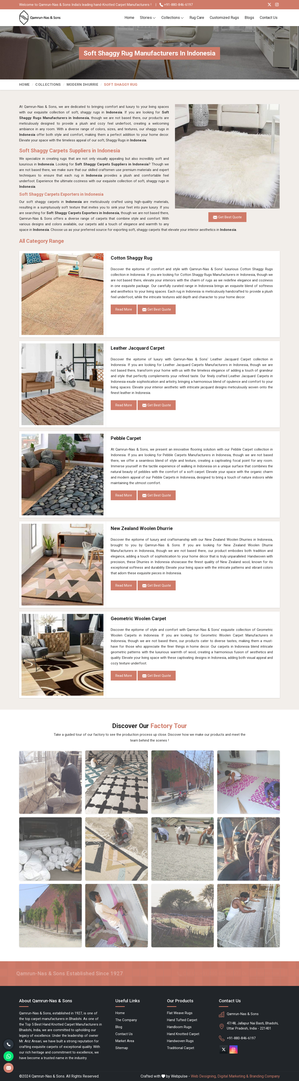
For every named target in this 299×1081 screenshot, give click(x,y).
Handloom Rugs (179, 1027)
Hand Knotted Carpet (183, 1034)
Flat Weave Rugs (179, 1013)
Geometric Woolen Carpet (138, 618)
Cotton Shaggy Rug (131, 258)
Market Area (124, 1041)
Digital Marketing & (233, 1076)
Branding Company (264, 1076)
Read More (123, 309)
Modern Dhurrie (82, 84)
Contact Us (269, 17)
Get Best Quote (156, 309)
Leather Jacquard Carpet (137, 348)
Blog (118, 1027)
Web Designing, (204, 1076)
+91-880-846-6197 (176, 5)
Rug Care (196, 17)
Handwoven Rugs (180, 1041)
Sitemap (121, 1048)
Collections (172, 18)
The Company (126, 1020)
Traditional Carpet (180, 1048)
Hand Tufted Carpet (182, 1020)
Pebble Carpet (126, 438)
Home (129, 17)
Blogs (249, 17)
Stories (148, 18)
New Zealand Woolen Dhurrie (142, 528)
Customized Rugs (224, 17)
